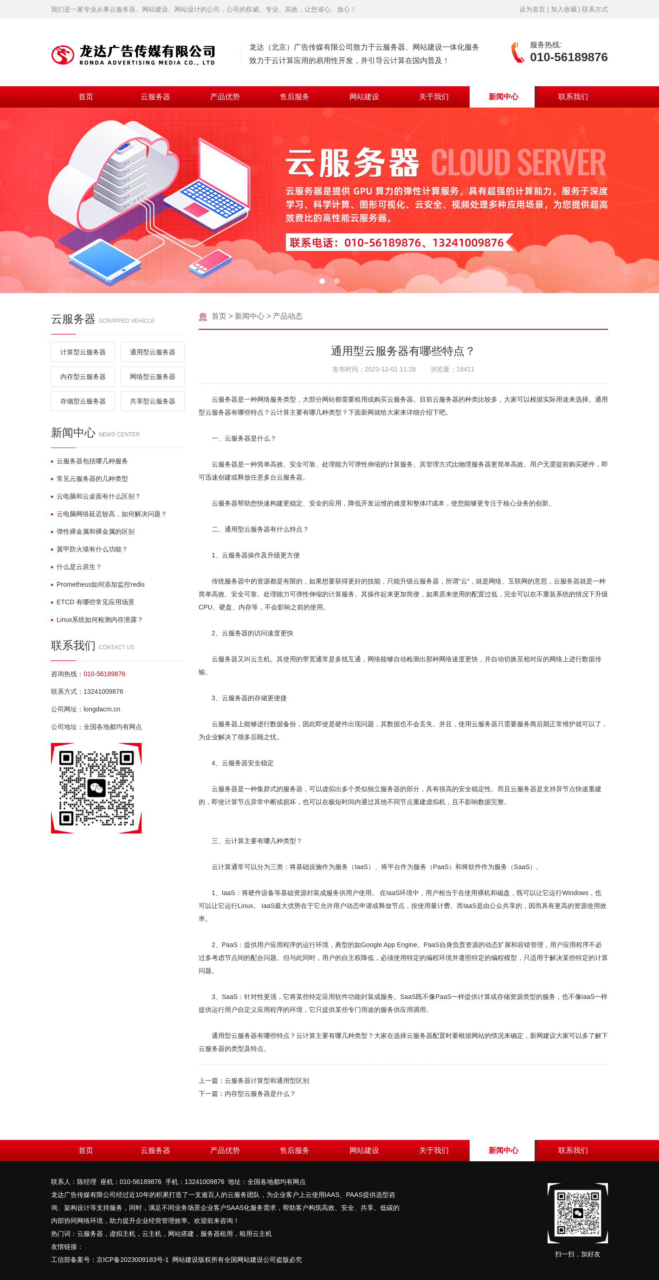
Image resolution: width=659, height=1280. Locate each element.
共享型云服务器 (152, 401)
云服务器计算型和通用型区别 (267, 1080)
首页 (85, 97)
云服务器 (155, 97)
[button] (322, 281)
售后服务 (295, 97)
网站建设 (364, 97)
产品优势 (225, 97)
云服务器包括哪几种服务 (89, 461)
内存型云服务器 (83, 376)
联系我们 (573, 97)
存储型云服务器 (83, 401)
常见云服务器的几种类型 (89, 478)
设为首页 (532, 9)
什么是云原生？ (76, 566)
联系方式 (595, 9)
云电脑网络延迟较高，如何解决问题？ (109, 514)
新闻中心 (503, 97)
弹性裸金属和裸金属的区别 (93, 531)
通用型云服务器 (152, 352)
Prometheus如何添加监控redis (98, 584)
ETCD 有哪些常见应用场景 (93, 602)
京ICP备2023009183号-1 (133, 1259)
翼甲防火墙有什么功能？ (89, 549)
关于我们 (434, 97)
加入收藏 (564, 9)
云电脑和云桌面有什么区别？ (96, 496)
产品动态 (288, 316)
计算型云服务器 (83, 352)
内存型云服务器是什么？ (260, 1093)
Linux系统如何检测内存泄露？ (97, 619)
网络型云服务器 (152, 376)
